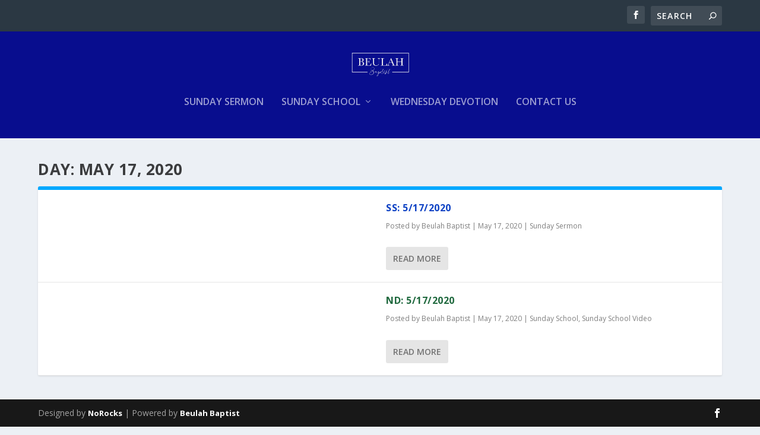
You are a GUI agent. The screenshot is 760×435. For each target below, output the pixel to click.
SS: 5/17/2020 (418, 216)
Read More (417, 266)
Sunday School (320, 110)
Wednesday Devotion (444, 110)
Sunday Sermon (224, 110)
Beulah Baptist (446, 234)
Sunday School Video (617, 327)
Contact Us (546, 110)
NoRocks (105, 421)
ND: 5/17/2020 (420, 308)
